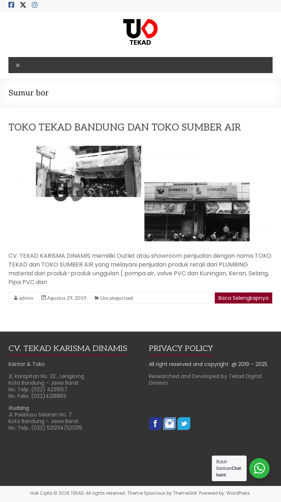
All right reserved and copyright (190, 364)
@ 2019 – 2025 (249, 364)
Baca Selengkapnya (243, 298)
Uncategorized (116, 298)
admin (26, 298)
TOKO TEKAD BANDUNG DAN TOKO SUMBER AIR (124, 127)
